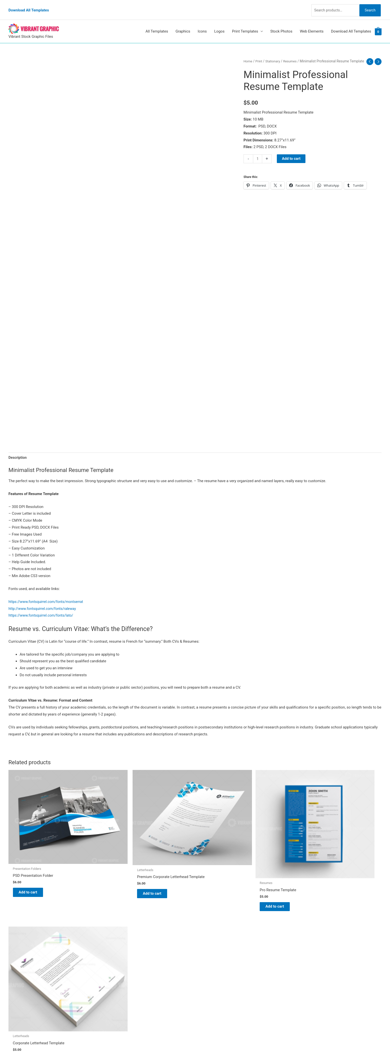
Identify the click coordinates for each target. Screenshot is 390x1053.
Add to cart (291, 157)
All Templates (157, 24)
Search (368, 6)
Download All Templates (28, 6)
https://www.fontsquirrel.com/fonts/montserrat (47, 595)
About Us (207, 944)
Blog (203, 937)
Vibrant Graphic (213, 930)
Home (248, 54)
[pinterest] (19, 930)
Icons (202, 24)
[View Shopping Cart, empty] (378, 24)
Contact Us (209, 964)
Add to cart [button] (32, 863)
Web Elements (311, 24)
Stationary (274, 54)
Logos (219, 24)
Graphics (183, 24)
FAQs (204, 950)
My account (209, 957)
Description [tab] (18, 450)
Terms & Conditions (216, 978)
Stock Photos (281, 24)
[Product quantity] (258, 157)
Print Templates (245, 24)
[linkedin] (19, 945)
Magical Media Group (288, 1039)
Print (259, 54)
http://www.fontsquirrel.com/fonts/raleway (44, 602)
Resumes (292, 54)
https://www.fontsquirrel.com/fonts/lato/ (42, 609)
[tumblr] (18, 937)
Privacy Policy (211, 971)
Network (240, 1039)
